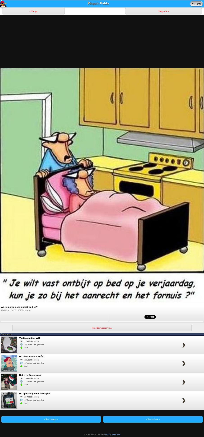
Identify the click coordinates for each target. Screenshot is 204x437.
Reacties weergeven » (102, 327)
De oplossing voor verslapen (34, 393)
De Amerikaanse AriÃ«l (31, 356)
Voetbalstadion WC (29, 338)
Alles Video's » (153, 419)
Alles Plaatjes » (51, 419)
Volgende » (163, 11)
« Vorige (33, 11)
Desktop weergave (112, 434)
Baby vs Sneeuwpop (30, 375)
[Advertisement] (102, 41)
